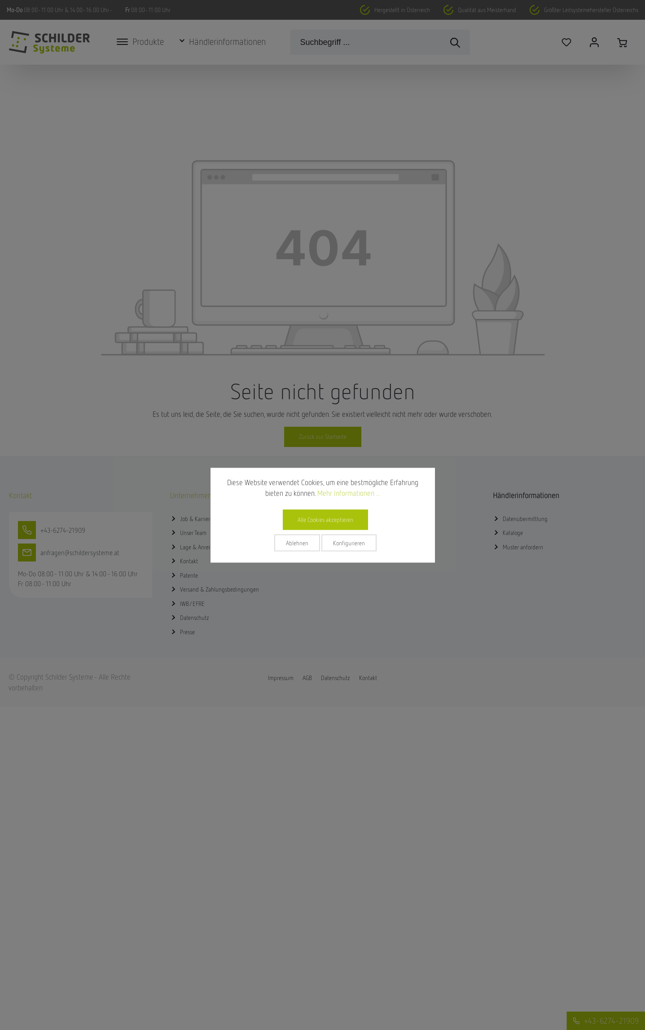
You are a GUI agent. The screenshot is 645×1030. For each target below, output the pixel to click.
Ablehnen (297, 542)
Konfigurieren (349, 542)
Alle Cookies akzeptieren (325, 519)
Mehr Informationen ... (348, 492)
